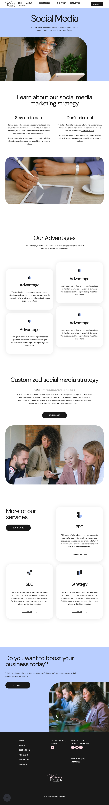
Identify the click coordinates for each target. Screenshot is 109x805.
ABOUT (30, 3)
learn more (77, 554)
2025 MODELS (46, 3)
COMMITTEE (75, 3)
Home (19, 3)
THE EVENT (61, 3)
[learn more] (85, 554)
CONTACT (23, 5)
